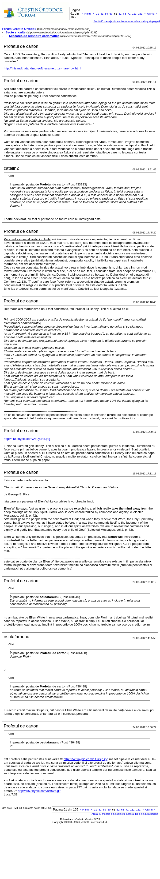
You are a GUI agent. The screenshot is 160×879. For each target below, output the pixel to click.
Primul (86, 13)
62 (120, 13)
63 (124, 13)
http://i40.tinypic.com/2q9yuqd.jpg (27, 439)
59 (106, 13)
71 (129, 13)
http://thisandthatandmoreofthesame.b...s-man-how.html (42, 68)
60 (111, 13)
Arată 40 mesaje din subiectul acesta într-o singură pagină (124, 813)
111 (134, 13)
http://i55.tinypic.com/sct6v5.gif (39, 791)
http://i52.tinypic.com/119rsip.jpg (86, 759)
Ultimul (152, 13)
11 (97, 13)
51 (102, 13)
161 (140, 13)
